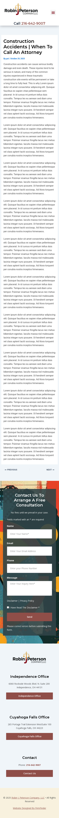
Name (10, 525)
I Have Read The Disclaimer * (24, 607)
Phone (10, 560)
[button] (53, 12)
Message (12, 577)
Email (10, 543)
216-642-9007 (33, 23)
